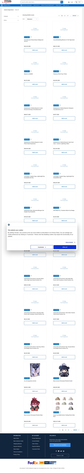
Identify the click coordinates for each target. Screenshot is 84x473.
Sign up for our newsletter (60, 445)
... (70, 15)
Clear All (17, 9)
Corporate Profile (36, 449)
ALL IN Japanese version (30, 381)
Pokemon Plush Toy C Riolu (60, 74)
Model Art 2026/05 (28, 74)
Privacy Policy (16, 454)
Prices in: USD (60, 455)
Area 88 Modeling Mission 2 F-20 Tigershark (64, 39)
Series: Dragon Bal (9, 9)
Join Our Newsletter (27, 5)
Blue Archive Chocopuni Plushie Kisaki (62, 381)
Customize (42, 247)
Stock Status (16, 449)
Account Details (35, 441)
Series (5, 20)
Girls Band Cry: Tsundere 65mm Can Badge (63, 210)
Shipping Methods (17, 443)
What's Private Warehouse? (47, 5)
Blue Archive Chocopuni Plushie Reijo (33, 415)
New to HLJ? (36, 5)
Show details (69, 242)
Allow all (65, 247)
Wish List (66, 5)
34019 (74, 15)
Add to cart (35, 50)
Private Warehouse (36, 438)
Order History (35, 443)
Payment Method (36, 446)
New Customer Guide (18, 441)
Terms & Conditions (17, 451)
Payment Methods (17, 446)
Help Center (58, 5)
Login (72, 2)
